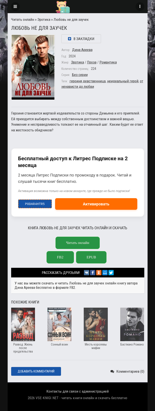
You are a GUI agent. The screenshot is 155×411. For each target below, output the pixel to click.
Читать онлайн (22, 19)
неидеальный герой (122, 81)
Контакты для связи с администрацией (77, 391)
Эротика (43, 19)
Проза (91, 62)
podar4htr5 (35, 202)
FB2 (60, 257)
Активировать (96, 204)
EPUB (91, 257)
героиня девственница (88, 81)
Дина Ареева (82, 50)
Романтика (108, 62)
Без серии (80, 74)
